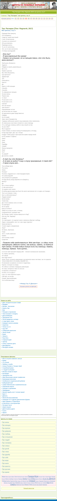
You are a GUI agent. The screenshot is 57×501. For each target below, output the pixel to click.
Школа (25, 482)
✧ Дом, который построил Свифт (11, 302)
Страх (46, 476)
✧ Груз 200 (4, 328)
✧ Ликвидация (5, 390)
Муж (36, 476)
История (40, 476)
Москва (22, 476)
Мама (3, 476)
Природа (20, 478)
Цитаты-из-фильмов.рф (28, 3)
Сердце (32, 481)
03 (21, 18)
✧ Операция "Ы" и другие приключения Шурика (15, 399)
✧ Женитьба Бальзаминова (9, 397)
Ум (21, 481)
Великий (34, 484)
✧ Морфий (4, 304)
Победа (4, 481)
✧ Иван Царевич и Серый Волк (10, 401)
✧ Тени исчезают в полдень (9, 314)
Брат (14, 482)
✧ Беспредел (5, 373)
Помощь (29, 482)
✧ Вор (3, 310)
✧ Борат (3, 334)
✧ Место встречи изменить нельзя (11, 358)
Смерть (13, 484)
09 (36, 18)
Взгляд (19, 476)
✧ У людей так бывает (8, 370)
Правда (31, 476)
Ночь (30, 484)
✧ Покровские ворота (7, 386)
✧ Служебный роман (7, 368)
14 (49, 18)
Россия (3, 478)
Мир (48, 482)
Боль (23, 484)
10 (39, 18)
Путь (43, 476)
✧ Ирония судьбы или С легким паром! (13, 392)
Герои (26, 476)
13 (47, 18)
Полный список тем (29, 488)
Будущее (41, 481)
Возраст (37, 481)
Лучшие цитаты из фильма (28, 286)
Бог (11, 482)
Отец (33, 479)
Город (29, 479)
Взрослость (47, 481)
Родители (12, 481)
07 (31, 18)
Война (25, 479)
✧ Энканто (4, 336)
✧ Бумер (3, 360)
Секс (15, 476)
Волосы (6, 482)
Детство (40, 482)
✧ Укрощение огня (6, 317)
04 (23, 18)
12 (44, 18)
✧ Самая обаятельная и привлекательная (13, 384)
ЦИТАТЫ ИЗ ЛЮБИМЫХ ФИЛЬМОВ (28, 5)
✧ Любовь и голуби (7, 364)
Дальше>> (34, 283)
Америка (17, 482)
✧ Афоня (4, 412)
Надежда (44, 484)
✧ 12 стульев (5, 362)
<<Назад (22, 283)
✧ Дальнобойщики (6, 315)
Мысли (24, 481)
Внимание (52, 481)
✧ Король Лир (5, 308)
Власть (41, 478)
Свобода (11, 478)
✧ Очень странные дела (8, 343)
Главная (3, 15)
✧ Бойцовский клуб (7, 383)
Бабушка (33, 482)
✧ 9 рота (3, 410)
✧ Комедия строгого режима (9, 323)
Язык (6, 476)
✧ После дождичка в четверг (9, 319)
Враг (16, 481)
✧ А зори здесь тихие (7, 321)
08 (34, 18)
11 (41, 18)
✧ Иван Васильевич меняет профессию (13, 377)
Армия (9, 476)
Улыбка (44, 482)
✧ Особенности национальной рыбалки (13, 381)
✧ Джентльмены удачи (8, 409)
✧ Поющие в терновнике (8, 312)
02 (18, 18)
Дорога (37, 478)
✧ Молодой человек (7, 347)
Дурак (40, 484)
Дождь (19, 481)
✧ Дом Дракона (5, 345)
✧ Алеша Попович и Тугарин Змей (11, 366)
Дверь (21, 482)
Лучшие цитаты (6, 18)
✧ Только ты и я (6, 327)
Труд (9, 482)
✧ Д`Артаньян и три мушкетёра (10, 403)
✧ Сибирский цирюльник (8, 330)
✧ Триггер (4, 341)
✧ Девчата (4, 396)
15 (52, 18)
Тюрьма (53, 476)
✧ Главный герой (6, 340)
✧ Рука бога (4, 338)
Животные (18, 484)
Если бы (46, 479)
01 (15, 18)
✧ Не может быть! (6, 405)
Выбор (8, 481)
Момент (27, 484)
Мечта (37, 482)
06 (28, 18)
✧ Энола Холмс (5, 332)
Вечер (51, 482)
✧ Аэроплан (4, 325)
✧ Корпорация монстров (8, 379)
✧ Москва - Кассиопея (7, 306)
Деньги (52, 479)
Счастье (16, 478)
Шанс (12, 476)
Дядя (38, 484)
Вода (49, 476)
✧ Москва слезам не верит (9, 371)
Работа (7, 478)
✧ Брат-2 (3, 394)
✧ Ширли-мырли (6, 407)
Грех (27, 481)
